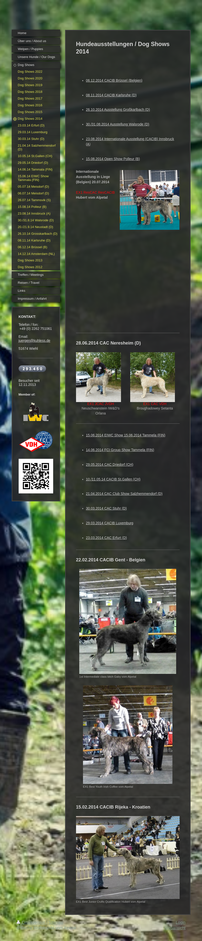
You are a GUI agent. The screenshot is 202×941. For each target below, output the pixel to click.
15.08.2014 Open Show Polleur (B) (113, 159)
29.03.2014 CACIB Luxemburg (109, 523)
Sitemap (55, 922)
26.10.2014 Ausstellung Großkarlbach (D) (118, 110)
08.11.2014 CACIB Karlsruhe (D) (111, 95)
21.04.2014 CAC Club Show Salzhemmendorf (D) (124, 494)
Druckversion (31, 922)
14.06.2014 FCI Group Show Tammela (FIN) (120, 450)
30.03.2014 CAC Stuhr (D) (106, 508)
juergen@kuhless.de (34, 341)
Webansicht (175, 928)
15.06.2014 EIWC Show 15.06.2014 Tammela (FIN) (125, 435)
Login (180, 922)
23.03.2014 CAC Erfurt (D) (106, 538)
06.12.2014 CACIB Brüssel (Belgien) (114, 80)
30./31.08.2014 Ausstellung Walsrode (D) (117, 124)
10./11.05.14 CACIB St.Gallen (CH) (113, 479)
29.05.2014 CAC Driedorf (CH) (109, 465)
